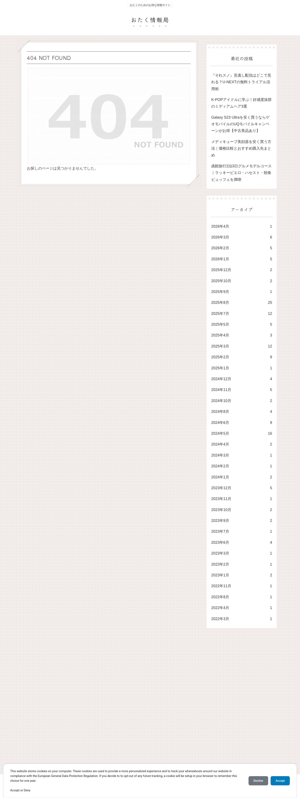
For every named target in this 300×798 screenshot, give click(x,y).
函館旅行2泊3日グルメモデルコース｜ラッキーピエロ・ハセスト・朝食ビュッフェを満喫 (241, 173)
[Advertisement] (144, 705)
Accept (280, 780)
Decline (258, 780)
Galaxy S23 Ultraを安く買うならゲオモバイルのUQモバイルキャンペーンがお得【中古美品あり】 (240, 124)
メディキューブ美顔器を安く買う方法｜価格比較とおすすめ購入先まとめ (241, 148)
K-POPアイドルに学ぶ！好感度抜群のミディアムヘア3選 (241, 103)
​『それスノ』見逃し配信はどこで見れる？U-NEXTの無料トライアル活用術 (241, 82)
